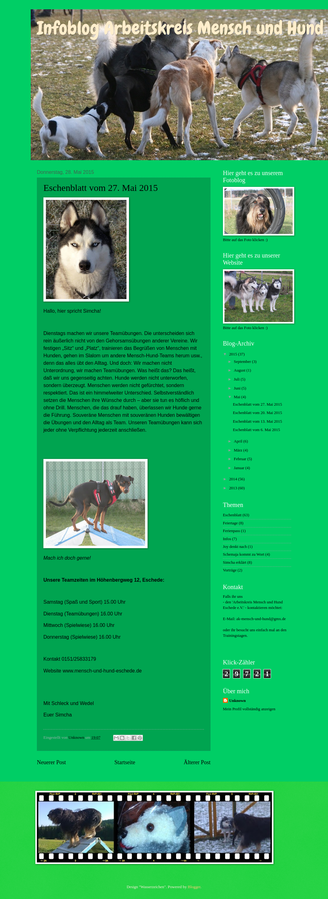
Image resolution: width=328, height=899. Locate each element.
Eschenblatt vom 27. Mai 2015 (257, 404)
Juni (238, 388)
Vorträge (230, 570)
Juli (237, 379)
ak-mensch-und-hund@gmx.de (261, 619)
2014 (233, 479)
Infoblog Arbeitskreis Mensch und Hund (180, 28)
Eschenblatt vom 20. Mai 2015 (257, 413)
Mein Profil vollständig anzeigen (249, 709)
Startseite (124, 762)
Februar (240, 459)
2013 (233, 488)
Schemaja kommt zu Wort (243, 554)
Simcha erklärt (234, 562)
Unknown (237, 700)
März (238, 450)
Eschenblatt (232, 515)
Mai (237, 397)
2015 (233, 354)
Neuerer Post (51, 762)
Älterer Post (197, 762)
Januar (239, 468)
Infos (227, 539)
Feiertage (230, 523)
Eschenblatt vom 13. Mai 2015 (257, 421)
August (240, 370)
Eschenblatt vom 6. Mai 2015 (256, 430)
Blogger (194, 887)
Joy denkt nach (235, 546)
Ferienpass (231, 531)
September (243, 361)
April (238, 441)
